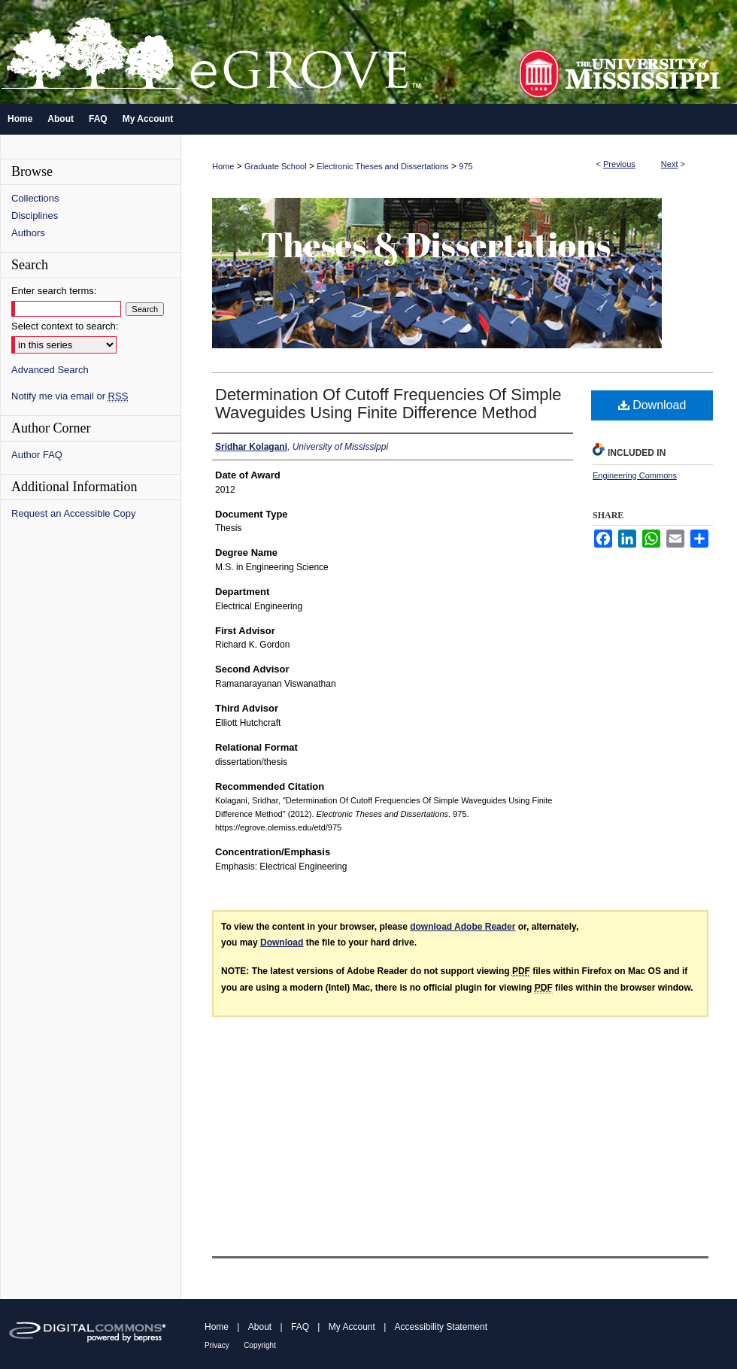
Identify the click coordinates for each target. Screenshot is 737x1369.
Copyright (260, 1345)
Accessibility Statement (441, 1327)
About (259, 1327)
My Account (352, 1327)
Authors (28, 232)
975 (465, 166)
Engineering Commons (635, 475)
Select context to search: (64, 326)
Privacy (217, 1345)
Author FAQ (36, 454)
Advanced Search (50, 369)
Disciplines (34, 215)
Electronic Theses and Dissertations (382, 166)
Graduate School (275, 166)
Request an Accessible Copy (73, 513)
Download (652, 405)
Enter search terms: (53, 290)
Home (223, 166)
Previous (619, 163)
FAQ (300, 1327)
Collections (35, 198)
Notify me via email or (69, 396)
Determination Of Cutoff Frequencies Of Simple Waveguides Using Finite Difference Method (388, 403)
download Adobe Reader (462, 926)
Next (669, 163)
